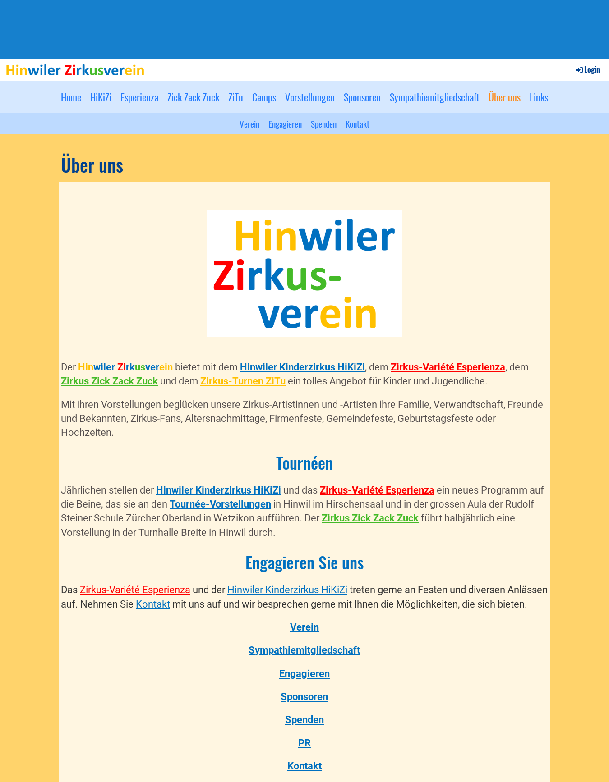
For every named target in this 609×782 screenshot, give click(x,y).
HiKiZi (100, 97)
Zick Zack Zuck (193, 97)
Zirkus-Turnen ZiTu (243, 381)
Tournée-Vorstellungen (220, 504)
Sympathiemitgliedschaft (435, 97)
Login (587, 69)
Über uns (505, 97)
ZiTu (235, 97)
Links (539, 97)
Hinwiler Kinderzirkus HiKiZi (302, 367)
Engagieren (285, 123)
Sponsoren (362, 97)
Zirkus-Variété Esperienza (448, 367)
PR (304, 743)
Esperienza (139, 97)
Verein (249, 123)
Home (71, 97)
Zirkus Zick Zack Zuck (109, 381)
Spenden (324, 123)
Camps (264, 97)
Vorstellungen (310, 97)
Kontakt (357, 123)
